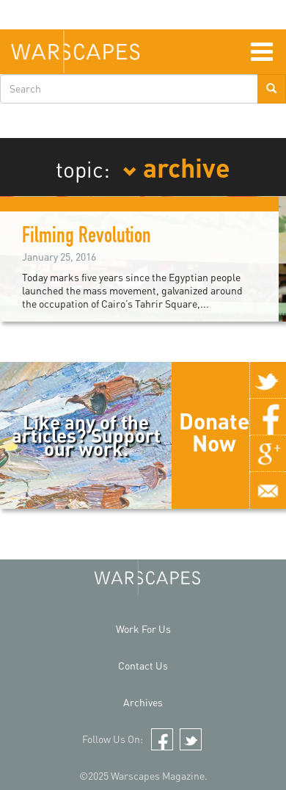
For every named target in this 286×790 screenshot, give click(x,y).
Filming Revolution (86, 238)
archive (176, 167)
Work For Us (143, 629)
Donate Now (214, 432)
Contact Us (143, 665)
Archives (143, 702)
